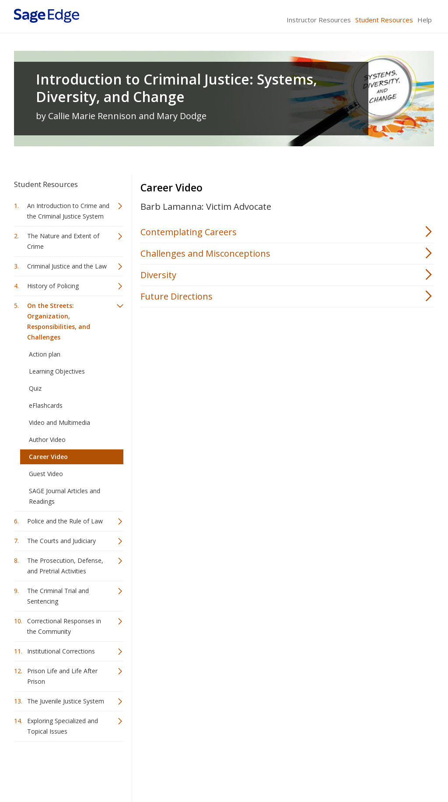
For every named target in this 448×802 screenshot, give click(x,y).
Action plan (44, 354)
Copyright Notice (327, 769)
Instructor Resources (319, 19)
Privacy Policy (376, 769)
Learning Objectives (57, 371)
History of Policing (53, 286)
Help (424, 19)
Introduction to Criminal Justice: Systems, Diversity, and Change (176, 88)
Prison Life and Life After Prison (62, 676)
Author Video (47, 439)
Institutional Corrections (61, 651)
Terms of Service (274, 769)
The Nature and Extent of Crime (63, 241)
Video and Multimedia (59, 422)
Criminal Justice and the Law (67, 266)
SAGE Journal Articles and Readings (64, 496)
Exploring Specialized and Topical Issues (62, 726)
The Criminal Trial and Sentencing (58, 595)
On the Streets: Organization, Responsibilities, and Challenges (58, 321)
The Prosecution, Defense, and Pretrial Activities (65, 565)
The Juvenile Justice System (65, 701)
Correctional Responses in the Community (64, 626)
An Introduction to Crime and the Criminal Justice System (68, 210)
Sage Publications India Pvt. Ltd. (141, 769)
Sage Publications (64, 769)
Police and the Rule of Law (65, 521)
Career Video (48, 456)
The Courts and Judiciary (61, 541)
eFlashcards (46, 405)
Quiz (35, 388)
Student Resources (384, 19)
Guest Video (46, 474)
